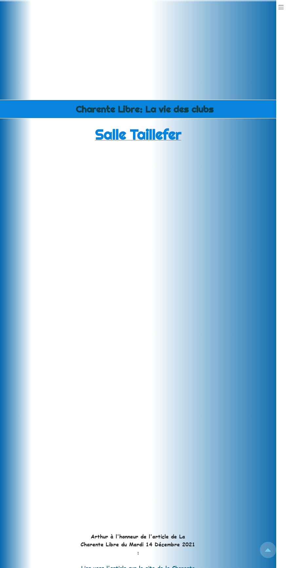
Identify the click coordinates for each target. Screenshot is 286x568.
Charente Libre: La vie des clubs (145, 109)
